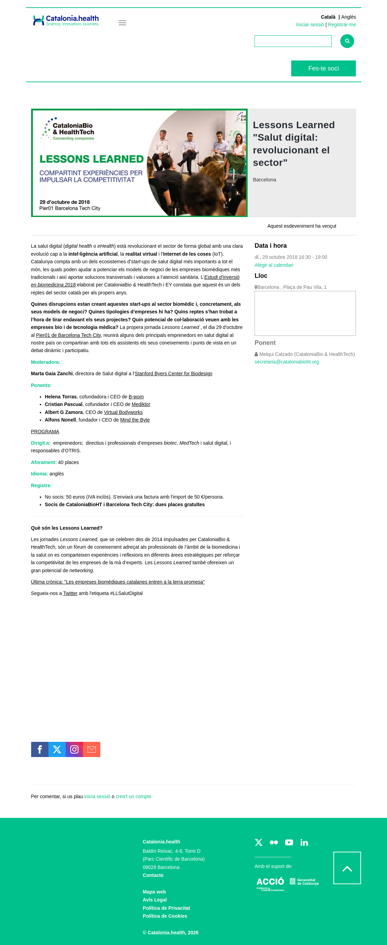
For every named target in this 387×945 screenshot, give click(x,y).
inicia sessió (97, 796)
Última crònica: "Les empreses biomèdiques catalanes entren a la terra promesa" (118, 582)
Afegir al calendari (274, 265)
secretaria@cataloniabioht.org (287, 362)
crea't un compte (133, 796)
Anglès (348, 17)
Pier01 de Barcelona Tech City (68, 335)
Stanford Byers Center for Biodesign (173, 373)
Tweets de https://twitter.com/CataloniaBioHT (79, 827)
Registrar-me (342, 24)
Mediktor (141, 404)
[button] (39, 749)
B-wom (136, 396)
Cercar (349, 43)
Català (329, 17)
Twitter (70, 593)
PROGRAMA (45, 431)
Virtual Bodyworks (123, 412)
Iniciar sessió (310, 24)
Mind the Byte (135, 420)
